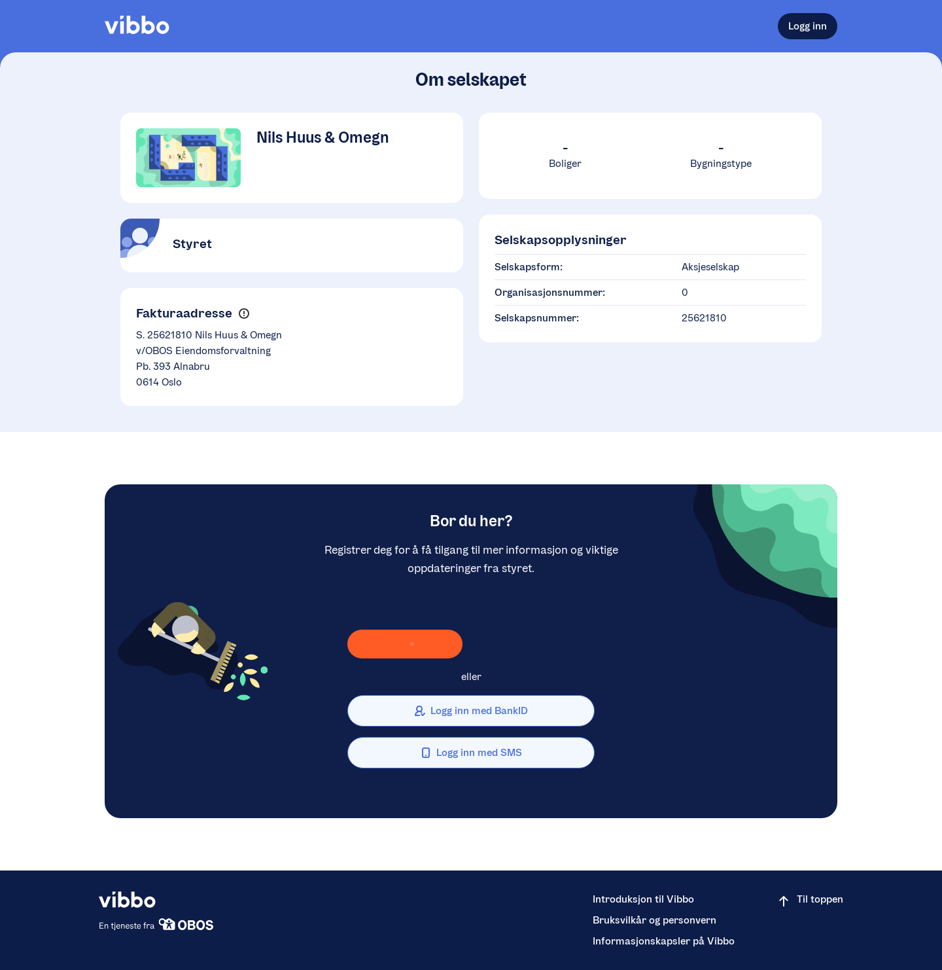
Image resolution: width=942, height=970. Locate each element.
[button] (243, 314)
